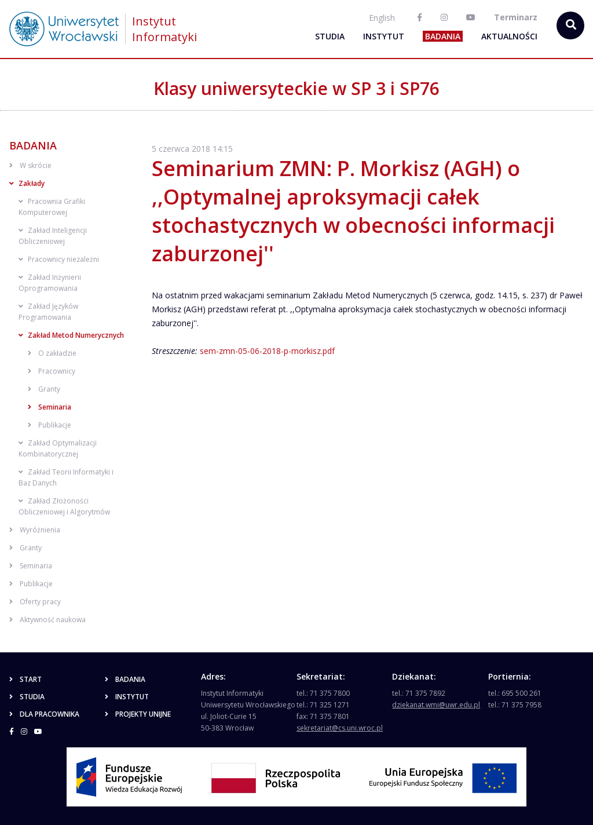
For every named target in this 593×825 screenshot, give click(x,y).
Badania (442, 36)
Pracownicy (51, 371)
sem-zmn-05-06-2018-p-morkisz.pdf (267, 350)
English (382, 17)
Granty (44, 389)
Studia (330, 36)
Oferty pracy (35, 602)
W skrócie (30, 165)
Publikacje (49, 425)
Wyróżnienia (34, 530)
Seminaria (49, 407)
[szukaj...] (570, 25)
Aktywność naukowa (47, 620)
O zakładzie (52, 353)
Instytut (383, 36)
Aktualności (509, 36)
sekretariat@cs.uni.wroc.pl (339, 728)
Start (25, 679)
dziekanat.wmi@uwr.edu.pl (436, 705)
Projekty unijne (138, 714)
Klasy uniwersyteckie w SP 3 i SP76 (296, 88)
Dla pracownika (44, 714)
